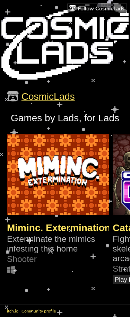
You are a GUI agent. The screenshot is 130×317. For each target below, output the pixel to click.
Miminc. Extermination (59, 227)
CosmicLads (48, 96)
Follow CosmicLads (96, 8)
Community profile (38, 311)
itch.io (12, 311)
